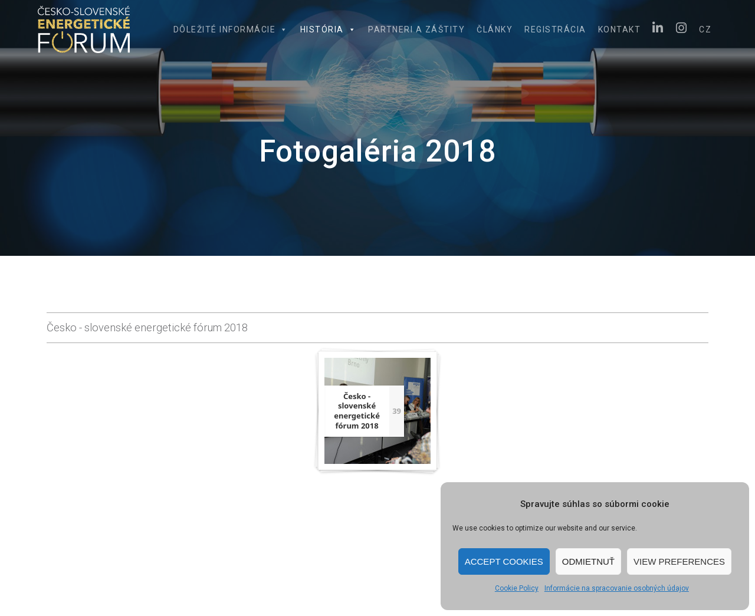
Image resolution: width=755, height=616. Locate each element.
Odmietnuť (588, 561)
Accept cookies (504, 561)
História (328, 29)
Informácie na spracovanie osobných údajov (616, 588)
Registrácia (555, 29)
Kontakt (619, 29)
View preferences (679, 561)
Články (495, 29)
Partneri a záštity (416, 29)
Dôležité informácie (230, 29)
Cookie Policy (517, 588)
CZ (705, 29)
